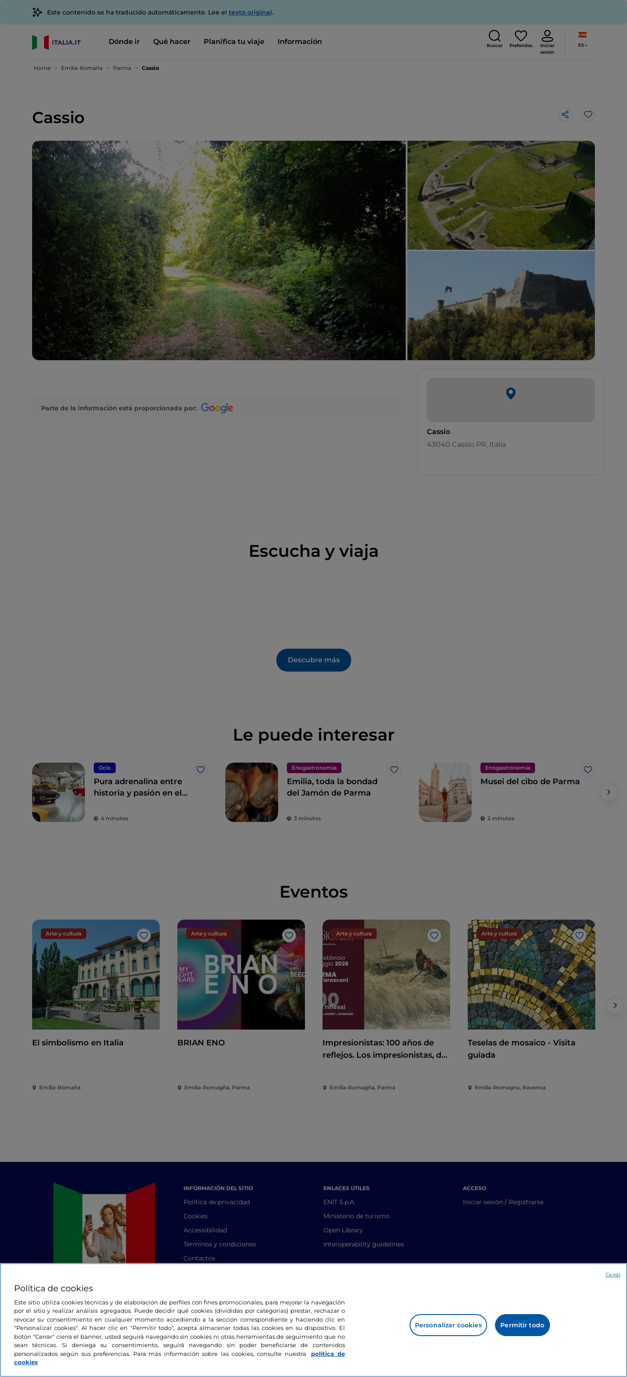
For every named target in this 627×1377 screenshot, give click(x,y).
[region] (313, 1320)
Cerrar (612, 1274)
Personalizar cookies (448, 1325)
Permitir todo (522, 1325)
